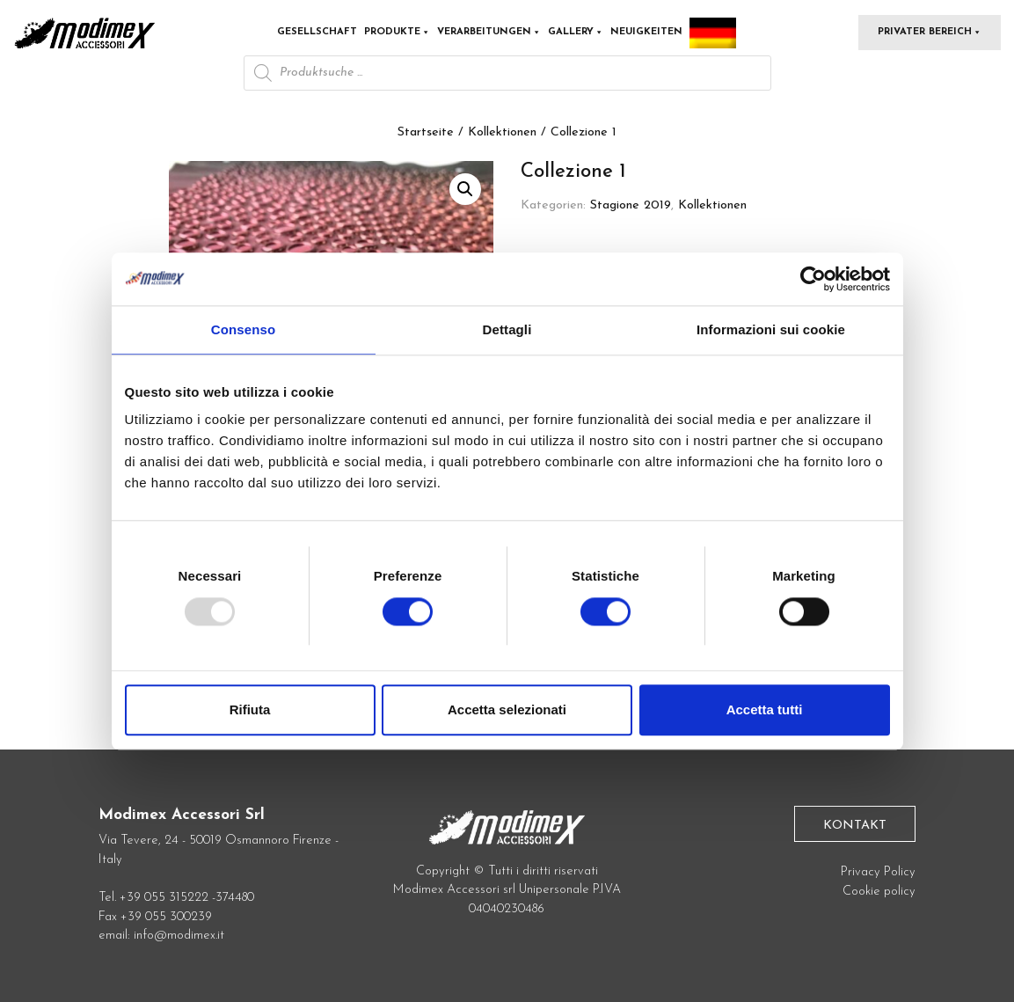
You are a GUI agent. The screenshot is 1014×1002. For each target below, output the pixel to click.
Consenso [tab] (243, 329)
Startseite (426, 132)
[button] (465, 189)
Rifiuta (250, 709)
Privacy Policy (878, 872)
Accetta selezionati (507, 709)
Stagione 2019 (630, 205)
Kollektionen (502, 132)
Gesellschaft (317, 32)
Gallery (575, 32)
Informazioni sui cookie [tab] (771, 329)
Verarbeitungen (489, 32)
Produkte (397, 32)
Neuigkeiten (646, 32)
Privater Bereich (929, 32)
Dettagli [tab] (507, 329)
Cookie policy (879, 891)
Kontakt (854, 825)
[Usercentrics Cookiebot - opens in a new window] (813, 279)
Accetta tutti (764, 709)
